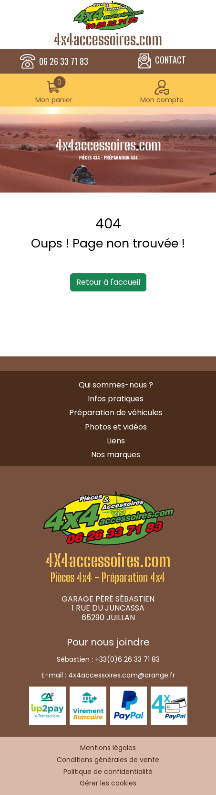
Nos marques (115, 454)
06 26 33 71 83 (63, 61)
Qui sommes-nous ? (116, 384)
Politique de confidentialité (108, 771)
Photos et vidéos (116, 426)
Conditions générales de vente (108, 759)
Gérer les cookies (108, 783)
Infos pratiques (116, 398)
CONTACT (162, 61)
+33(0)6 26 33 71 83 (127, 659)
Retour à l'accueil (108, 282)
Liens (116, 440)
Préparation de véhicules (116, 412)
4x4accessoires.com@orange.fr (121, 675)
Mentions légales (108, 747)
